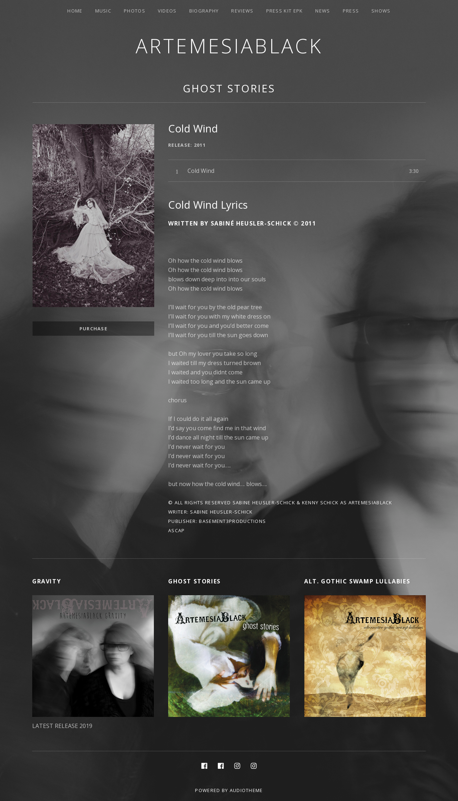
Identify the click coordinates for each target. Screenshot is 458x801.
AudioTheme (246, 790)
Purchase (93, 328)
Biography (204, 11)
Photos (134, 11)
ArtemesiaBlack (229, 45)
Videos (167, 11)
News (322, 11)
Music (103, 11)
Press (351, 11)
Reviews (242, 11)
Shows (381, 11)
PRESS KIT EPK (284, 11)
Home (74, 11)
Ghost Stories (229, 88)
